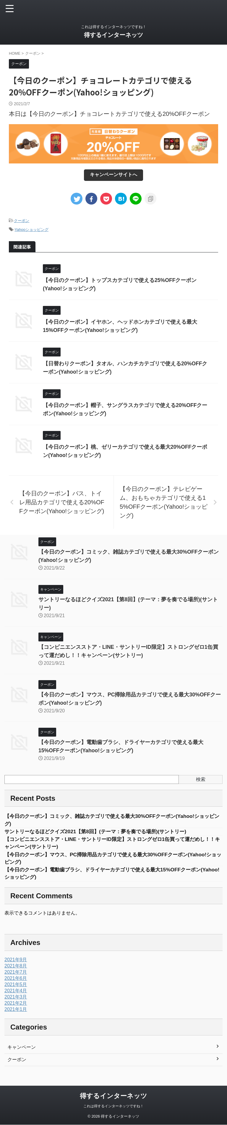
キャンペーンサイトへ (113, 174)
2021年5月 (15, 986)
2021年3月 (15, 998)
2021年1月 (15, 1011)
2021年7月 (15, 973)
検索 (200, 779)
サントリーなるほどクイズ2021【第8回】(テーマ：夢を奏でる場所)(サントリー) (100, 832)
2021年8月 (15, 967)
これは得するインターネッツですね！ (113, 1106)
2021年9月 (15, 961)
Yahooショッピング (31, 229)
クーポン (21, 220)
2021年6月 (15, 980)
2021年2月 (15, 1004)
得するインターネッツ (113, 35)
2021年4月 (15, 992)
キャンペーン (21, 1048)
